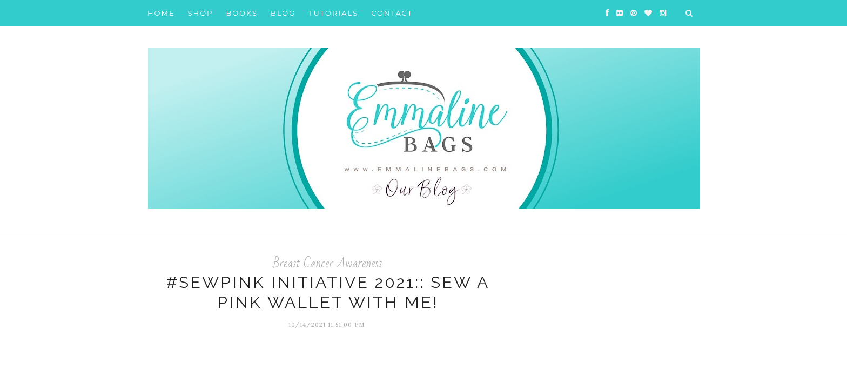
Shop (200, 13)
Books (242, 13)
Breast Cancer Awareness (327, 263)
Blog (283, 13)
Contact (392, 13)
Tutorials (333, 13)
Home (161, 13)
